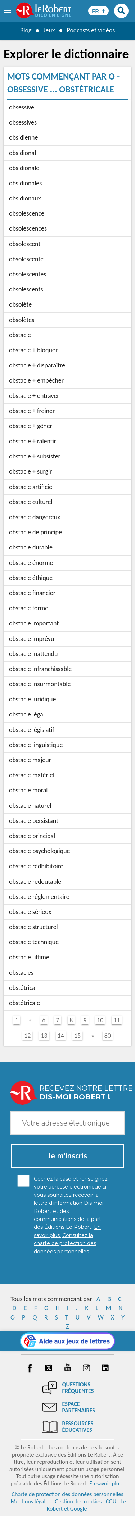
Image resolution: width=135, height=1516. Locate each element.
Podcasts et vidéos (91, 30)
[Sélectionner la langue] (98, 10)
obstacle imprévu (31, 639)
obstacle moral (28, 790)
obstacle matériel (31, 775)
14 (61, 1036)
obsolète (20, 304)
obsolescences (28, 228)
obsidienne (23, 137)
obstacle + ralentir (32, 441)
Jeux (49, 30)
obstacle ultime (29, 957)
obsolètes (21, 320)
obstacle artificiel (31, 487)
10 (100, 1020)
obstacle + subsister (34, 456)
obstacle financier (32, 593)
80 (107, 1036)
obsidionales (25, 183)
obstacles (21, 973)
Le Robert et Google (86, 1505)
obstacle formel (29, 608)
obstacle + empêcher (36, 380)
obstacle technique (34, 942)
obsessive (21, 107)
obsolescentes (27, 274)
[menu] (8, 10)
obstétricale (24, 1003)
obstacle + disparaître (37, 365)
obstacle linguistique (36, 745)
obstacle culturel (31, 502)
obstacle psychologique (39, 851)
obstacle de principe (35, 532)
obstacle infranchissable (40, 669)
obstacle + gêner (30, 426)
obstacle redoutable (35, 882)
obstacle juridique (32, 699)
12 (27, 1036)
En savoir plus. (106, 1483)
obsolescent (24, 244)
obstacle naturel (30, 806)
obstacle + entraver (34, 396)
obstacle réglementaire (39, 897)
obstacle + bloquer (33, 350)
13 (44, 1036)
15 (77, 1036)
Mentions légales (30, 1501)
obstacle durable (31, 547)
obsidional (22, 153)
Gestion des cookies (78, 1501)
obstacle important (34, 623)
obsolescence (26, 213)
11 (116, 1020)
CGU (111, 1501)
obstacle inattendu (33, 654)
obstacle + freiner (32, 411)
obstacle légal (27, 714)
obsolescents (26, 289)
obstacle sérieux (30, 912)
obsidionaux (25, 198)
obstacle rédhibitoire (36, 866)
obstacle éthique (31, 578)
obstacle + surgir (30, 471)
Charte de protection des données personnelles (67, 1494)
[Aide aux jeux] (67, 1341)
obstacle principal (32, 836)
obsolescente (26, 259)
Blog (25, 30)
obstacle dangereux (34, 517)
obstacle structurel (33, 927)
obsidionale (24, 168)
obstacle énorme (31, 563)
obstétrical (23, 988)
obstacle (20, 335)
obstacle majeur (30, 760)
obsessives (23, 122)
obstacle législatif (31, 730)
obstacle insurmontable (40, 684)
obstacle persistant (33, 821)
